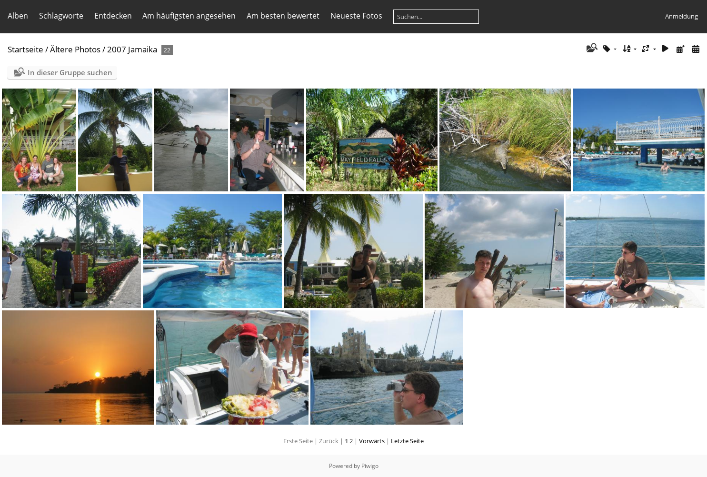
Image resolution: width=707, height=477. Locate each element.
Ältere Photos (75, 49)
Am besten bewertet (283, 15)
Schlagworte (61, 15)
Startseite (25, 49)
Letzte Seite (407, 441)
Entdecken (113, 15)
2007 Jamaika (132, 49)
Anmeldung (681, 16)
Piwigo (369, 466)
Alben (18, 15)
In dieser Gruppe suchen (70, 72)
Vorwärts (372, 441)
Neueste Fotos (356, 15)
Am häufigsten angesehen (189, 15)
